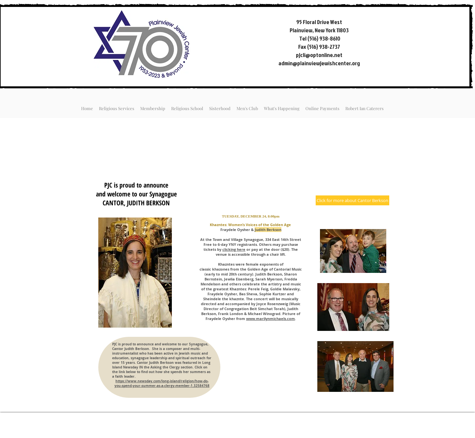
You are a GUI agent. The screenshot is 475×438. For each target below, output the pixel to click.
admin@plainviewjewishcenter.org (319, 63)
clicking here (233, 249)
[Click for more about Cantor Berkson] (352, 200)
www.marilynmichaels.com (270, 318)
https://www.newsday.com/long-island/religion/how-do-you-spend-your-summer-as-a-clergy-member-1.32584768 (161, 383)
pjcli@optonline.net (319, 55)
